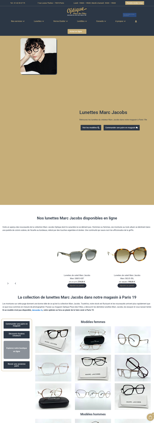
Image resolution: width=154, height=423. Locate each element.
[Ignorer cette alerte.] (145, 10)
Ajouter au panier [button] (126, 285)
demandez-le (38, 310)
